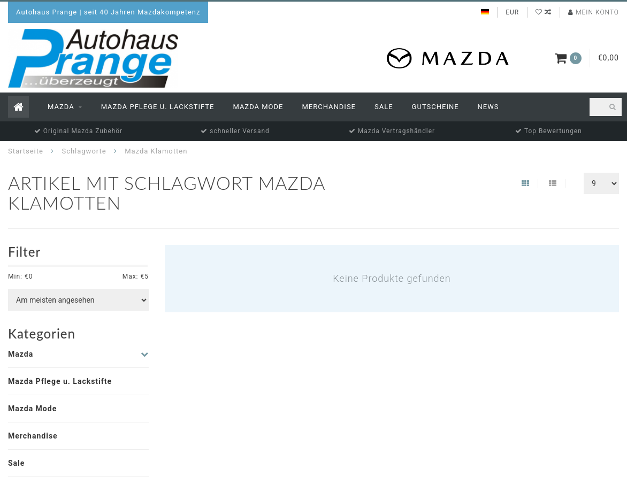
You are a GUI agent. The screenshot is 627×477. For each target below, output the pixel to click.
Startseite (25, 151)
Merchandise (329, 107)
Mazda (61, 107)
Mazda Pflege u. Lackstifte (158, 107)
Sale (383, 107)
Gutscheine (435, 107)
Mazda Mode (258, 107)
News (488, 107)
